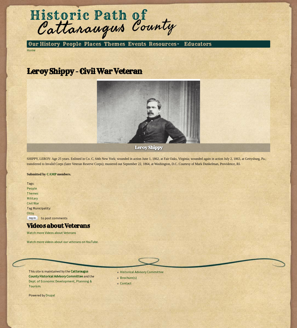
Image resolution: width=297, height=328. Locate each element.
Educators (197, 44)
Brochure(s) (128, 278)
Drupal (50, 295)
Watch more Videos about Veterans (51, 233)
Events (137, 44)
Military (32, 198)
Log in (32, 218)
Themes (114, 44)
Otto (30, 213)
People (72, 44)
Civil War (33, 203)
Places (92, 44)
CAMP (51, 174)
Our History (44, 44)
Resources (163, 44)
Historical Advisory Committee (142, 272)
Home (31, 50)
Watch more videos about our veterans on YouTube (62, 242)
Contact (126, 283)
